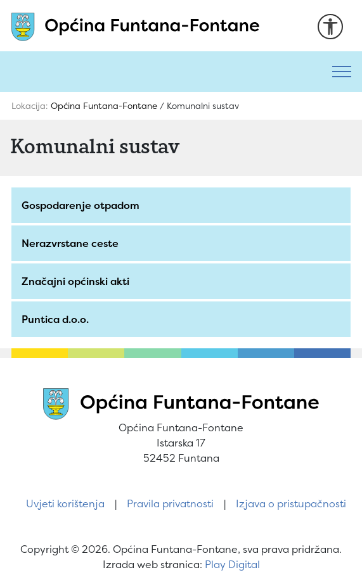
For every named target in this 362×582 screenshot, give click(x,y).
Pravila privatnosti (170, 503)
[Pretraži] (160, 71)
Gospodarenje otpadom (80, 205)
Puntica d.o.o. (55, 319)
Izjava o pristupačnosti (291, 503)
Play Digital (232, 564)
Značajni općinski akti (75, 281)
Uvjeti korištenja (65, 503)
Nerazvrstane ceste (70, 243)
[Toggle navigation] (341, 71)
